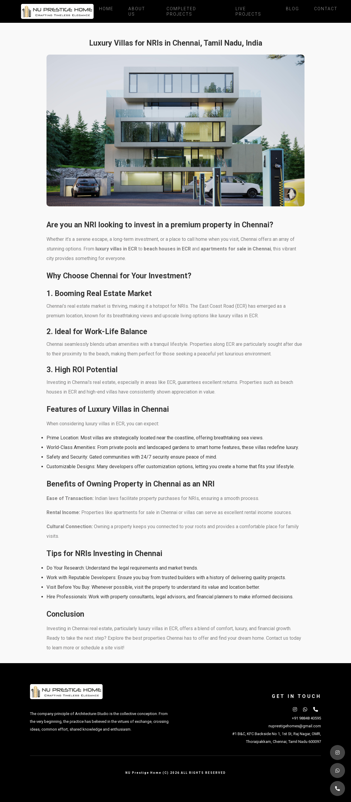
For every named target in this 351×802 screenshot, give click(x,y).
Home (106, 8)
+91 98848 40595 (306, 718)
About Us (136, 11)
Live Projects (248, 11)
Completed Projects (181, 11)
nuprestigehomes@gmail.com (294, 726)
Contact (326, 8)
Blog (292, 8)
